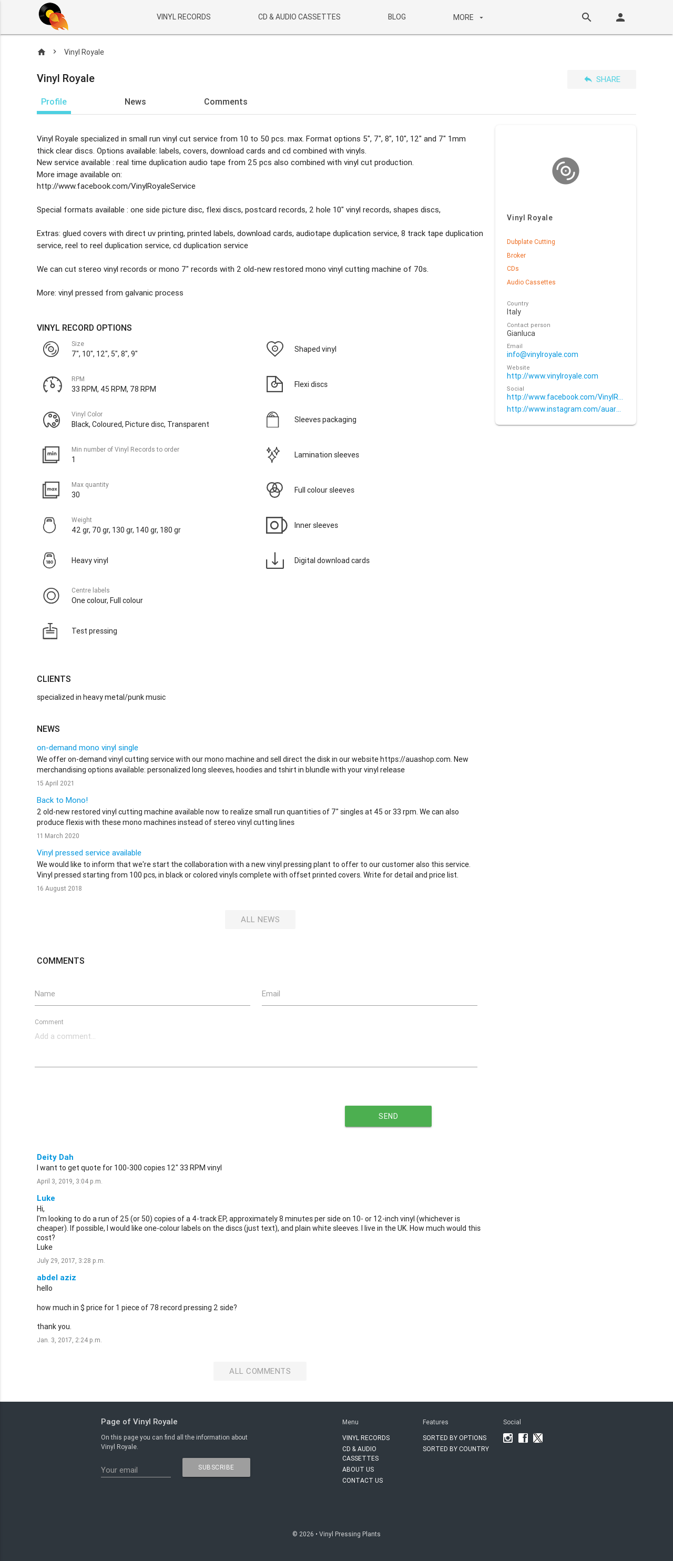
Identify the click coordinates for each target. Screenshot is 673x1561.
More (469, 17)
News (135, 101)
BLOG (396, 17)
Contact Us (362, 1480)
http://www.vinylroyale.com (552, 376)
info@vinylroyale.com (542, 355)
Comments (226, 101)
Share (601, 79)
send (388, 1116)
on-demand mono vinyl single (87, 747)
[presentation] (161, 1112)
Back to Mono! (62, 800)
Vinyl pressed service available (89, 853)
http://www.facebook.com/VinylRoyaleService (565, 397)
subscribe (216, 1467)
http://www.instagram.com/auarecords (565, 409)
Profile (54, 101)
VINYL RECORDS (183, 17)
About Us (358, 1469)
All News (260, 919)
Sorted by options (454, 1438)
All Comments (260, 1371)
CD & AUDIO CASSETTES (299, 17)
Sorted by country (456, 1449)
